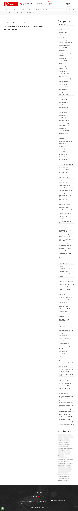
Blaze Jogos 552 (63, 216)
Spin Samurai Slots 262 (64, 383)
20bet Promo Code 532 (64, 141)
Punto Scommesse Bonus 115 (66, 359)
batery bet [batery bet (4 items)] (66, 461)
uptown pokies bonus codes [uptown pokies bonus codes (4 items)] (63, 477)
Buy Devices (26, 10)
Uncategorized (62, 394)
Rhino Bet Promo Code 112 (65, 369)
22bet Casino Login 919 (64, 167)
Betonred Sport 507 (64, 205)
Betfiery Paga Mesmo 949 (65, 193)
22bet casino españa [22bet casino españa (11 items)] (62, 458)
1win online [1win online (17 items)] (66, 443)
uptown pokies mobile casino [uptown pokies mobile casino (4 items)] (64, 478)
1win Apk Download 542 (64, 43)
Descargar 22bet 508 (64, 246)
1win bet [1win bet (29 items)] (71, 437)
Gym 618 (61, 277)
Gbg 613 (61, 266)
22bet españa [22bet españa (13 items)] (70, 460)
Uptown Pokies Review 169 (65, 400)
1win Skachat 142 (63, 131)
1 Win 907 (61, 30)
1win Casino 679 (63, 77)
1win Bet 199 (62, 58)
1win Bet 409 (62, 64)
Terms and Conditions (35, 508)
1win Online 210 (62, 113)
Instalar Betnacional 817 (64, 297)
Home (5, 10)
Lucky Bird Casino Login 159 (65, 327)
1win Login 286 (62, 87)
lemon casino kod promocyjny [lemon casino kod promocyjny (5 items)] (64, 471)
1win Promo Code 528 (64, 121)
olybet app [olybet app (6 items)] (60, 475)
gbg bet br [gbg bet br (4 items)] (68, 465)
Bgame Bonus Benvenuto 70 (65, 210)
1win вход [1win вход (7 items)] (60, 446)
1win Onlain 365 (62, 105)
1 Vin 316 (61, 25)
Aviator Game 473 (63, 178)
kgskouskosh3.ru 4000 (64, 309)
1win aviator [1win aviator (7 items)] (65, 437)
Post (60, 357)
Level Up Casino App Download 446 (64, 320)
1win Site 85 (62, 128)
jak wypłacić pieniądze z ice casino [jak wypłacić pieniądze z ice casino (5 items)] (65, 469)
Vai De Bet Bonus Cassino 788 (66, 405)
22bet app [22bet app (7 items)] (67, 454)
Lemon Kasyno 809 (63, 314)
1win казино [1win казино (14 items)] (65, 446)
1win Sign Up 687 (63, 126)
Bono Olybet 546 (63, 225)
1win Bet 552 (62, 69)
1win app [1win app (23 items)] (60, 437)
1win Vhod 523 (62, 136)
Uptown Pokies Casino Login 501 (66, 397)
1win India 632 (62, 84)
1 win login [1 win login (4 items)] (64, 435)
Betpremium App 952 (64, 207)
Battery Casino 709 (63, 185)
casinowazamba (63, 234)
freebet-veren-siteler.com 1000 (65, 261)
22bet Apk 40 (62, 152)
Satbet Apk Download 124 (65, 381)
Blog (60, 219)
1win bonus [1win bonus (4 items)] (60, 439)
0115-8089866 (68, 5)
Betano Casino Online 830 (65, 188)
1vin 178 (60, 38)
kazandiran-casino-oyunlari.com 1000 (63, 306)
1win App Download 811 (64, 53)
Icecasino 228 (62, 292)
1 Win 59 (61, 27)
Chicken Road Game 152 (64, 237)
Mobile (60, 333)
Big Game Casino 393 (64, 214)
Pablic (60, 349)
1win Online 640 (62, 118)
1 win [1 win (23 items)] (59, 435)
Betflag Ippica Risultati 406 (65, 196)
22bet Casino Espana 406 (65, 162)
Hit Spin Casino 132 (63, 279)
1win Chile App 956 (63, 82)
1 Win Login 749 (62, 35)
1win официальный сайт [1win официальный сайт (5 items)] (68, 448)
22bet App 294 (62, 157)
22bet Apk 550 (62, 154)
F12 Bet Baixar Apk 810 (64, 254)
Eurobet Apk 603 (63, 251)
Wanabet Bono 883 (63, 420)
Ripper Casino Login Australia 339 (66, 375)
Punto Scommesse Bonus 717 (66, 363)
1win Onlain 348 (62, 102)
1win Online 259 (62, 115)
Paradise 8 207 (62, 351)
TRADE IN (19, 10)
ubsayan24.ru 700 (63, 391)
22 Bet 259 (61, 147)
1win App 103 (62, 48)
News (60, 341)
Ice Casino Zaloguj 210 (64, 287)
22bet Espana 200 (63, 170)
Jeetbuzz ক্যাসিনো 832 (64, 300)
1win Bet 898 (62, 71)
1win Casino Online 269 (64, 79)
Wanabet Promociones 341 (65, 422)
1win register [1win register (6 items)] (60, 444)
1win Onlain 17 (62, 100)
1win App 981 (62, 51)
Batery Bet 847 (62, 183)
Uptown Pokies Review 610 (65, 403)
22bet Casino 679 (63, 160)
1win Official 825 (63, 95)
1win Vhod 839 (62, 139)
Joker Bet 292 (62, 303)
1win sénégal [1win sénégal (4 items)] (67, 444)
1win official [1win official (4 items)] (60, 443)
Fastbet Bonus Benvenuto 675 (66, 256)
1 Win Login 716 (62, 32)
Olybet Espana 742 (63, 344)
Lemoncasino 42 (63, 317)
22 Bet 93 (61, 149)
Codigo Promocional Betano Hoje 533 (66, 240)
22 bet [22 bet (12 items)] (69, 452)
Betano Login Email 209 (64, 191)
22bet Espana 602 (63, 172)
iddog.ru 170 (62, 295)
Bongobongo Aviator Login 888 (65, 222)
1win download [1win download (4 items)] (61, 441)
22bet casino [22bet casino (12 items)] (60, 456)
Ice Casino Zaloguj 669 (64, 290)
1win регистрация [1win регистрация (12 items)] (61, 450)
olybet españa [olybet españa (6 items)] (67, 475)
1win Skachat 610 (63, 134)
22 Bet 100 (61, 144)
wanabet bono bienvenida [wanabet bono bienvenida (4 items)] (63, 480)
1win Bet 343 (62, 61)
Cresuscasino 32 (63, 243)
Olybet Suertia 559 (63, 346)
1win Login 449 (62, 90)
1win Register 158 (63, 123)
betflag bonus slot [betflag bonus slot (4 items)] (61, 463)
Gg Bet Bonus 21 (63, 272)
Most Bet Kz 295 (63, 336)
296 (60, 175)
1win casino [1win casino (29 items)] (66, 439)
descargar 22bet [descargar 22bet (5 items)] (61, 465)
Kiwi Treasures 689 (63, 312)
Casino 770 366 (62, 228)
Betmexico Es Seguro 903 (65, 202)
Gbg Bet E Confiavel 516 (64, 269)
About (32, 10)
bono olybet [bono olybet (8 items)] (69, 463)
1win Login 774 (62, 92)
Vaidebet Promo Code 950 (65, 412)
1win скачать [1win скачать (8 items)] (60, 452)
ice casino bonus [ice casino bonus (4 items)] (61, 467)
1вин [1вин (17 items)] (65, 452)
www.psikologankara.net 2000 (66, 425)
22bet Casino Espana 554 (65, 165)
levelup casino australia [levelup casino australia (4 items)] (62, 473)
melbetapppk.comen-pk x (65, 331)
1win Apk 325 (62, 40)
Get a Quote (12, 10)
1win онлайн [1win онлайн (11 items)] (60, 448)
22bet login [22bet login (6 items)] (60, 461)
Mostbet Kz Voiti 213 (64, 338)
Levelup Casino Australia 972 (66, 323)
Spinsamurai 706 (63, 386)
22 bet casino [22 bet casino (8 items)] (61, 454)
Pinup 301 (61, 354)
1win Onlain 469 (62, 108)
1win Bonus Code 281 (64, 74)
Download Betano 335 (64, 248)
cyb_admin (8, 22)
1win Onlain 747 (62, 110)
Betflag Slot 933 (63, 200)
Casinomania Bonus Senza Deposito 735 (65, 231)
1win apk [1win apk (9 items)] (69, 435)
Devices (11, 13)
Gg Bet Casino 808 (63, 274)
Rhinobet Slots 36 (63, 372)
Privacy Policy (44, 508)
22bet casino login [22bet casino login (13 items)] (61, 460)
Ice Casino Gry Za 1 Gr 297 (65, 282)
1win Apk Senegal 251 (64, 45)
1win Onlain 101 (62, 97)
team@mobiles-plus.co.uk (59, 500)
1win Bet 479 (62, 66)
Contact (38, 10)
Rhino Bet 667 (62, 367)
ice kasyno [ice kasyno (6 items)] (69, 467)
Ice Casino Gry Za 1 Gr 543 (65, 284)
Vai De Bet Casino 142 (64, 409)
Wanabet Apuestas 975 (64, 417)
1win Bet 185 (62, 56)
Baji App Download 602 (64, 180)
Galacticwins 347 (63, 264)
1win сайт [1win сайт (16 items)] (68, 450)
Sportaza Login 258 (63, 389)
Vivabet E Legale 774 (64, 414)
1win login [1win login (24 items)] (67, 441)
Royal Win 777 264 (63, 378)
